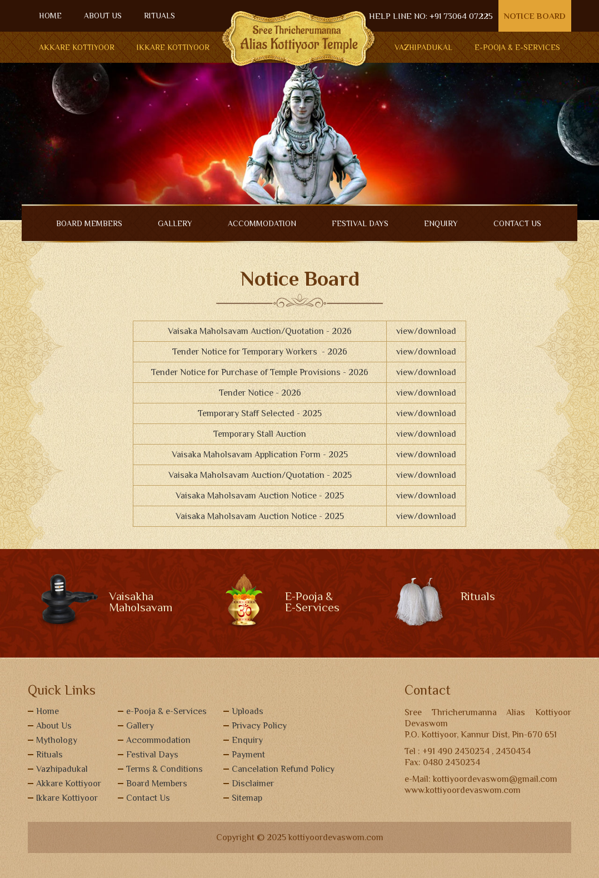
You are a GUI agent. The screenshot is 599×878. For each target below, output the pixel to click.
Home (47, 711)
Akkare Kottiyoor (76, 47)
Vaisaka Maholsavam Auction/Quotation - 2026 (260, 331)
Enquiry (247, 740)
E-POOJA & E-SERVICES (517, 47)
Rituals (49, 755)
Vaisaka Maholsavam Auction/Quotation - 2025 (260, 475)
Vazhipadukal (423, 47)
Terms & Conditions (164, 769)
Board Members (156, 784)
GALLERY (175, 223)
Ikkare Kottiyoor (173, 47)
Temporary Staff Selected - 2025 (260, 413)
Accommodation (158, 740)
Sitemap (247, 798)
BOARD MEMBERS (89, 223)
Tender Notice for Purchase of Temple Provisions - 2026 (259, 372)
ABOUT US (103, 15)
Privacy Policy (259, 726)
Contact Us (148, 798)
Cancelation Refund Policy (283, 769)
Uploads (247, 711)
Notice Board (535, 16)
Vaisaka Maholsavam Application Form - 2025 (260, 455)
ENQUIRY (441, 223)
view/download (426, 331)
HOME (50, 15)
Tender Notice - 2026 (260, 393)
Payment (248, 755)
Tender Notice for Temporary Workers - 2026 (259, 352)
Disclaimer (253, 784)
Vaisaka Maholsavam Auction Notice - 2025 (260, 496)
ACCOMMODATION (262, 223)
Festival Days (360, 223)
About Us (54, 726)
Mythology (56, 740)
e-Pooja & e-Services (166, 711)
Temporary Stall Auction (259, 434)
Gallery (140, 726)
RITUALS (159, 15)
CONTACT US (517, 223)
